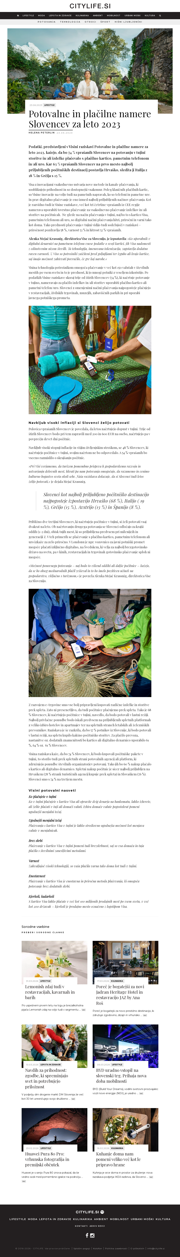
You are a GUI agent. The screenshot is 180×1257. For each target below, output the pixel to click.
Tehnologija (70, 22)
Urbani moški (133, 15)
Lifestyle (28, 15)
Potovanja (47, 22)
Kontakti (81, 1226)
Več (83, 1010)
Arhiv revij (97, 1226)
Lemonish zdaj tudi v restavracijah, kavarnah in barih (50, 992)
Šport (106, 22)
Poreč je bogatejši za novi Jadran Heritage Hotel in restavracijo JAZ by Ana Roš (120, 995)
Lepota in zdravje (60, 15)
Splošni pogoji (81, 1248)
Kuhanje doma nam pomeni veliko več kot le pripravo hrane (118, 1159)
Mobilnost (113, 15)
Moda (41, 15)
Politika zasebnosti (116, 1248)
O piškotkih (137, 1248)
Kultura (150, 15)
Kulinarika (82, 15)
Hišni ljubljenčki (128, 22)
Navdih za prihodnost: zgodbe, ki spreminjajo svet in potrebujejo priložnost (46, 1078)
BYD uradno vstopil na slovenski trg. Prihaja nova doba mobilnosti (121, 1075)
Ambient (98, 15)
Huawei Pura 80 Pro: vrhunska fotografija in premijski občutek (47, 1159)
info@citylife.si (156, 1248)
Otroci (90, 22)
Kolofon (97, 1248)
